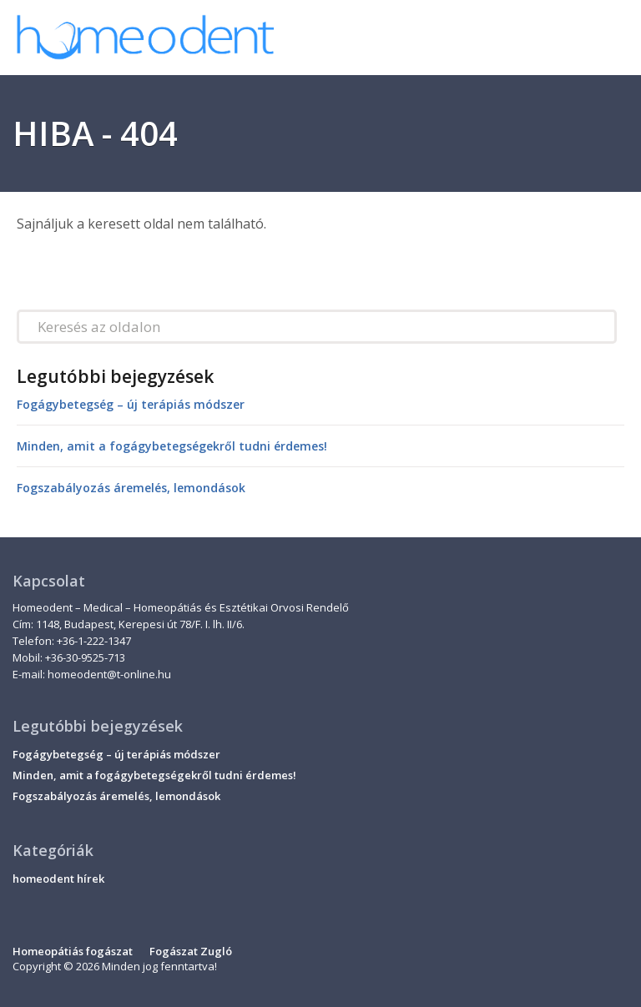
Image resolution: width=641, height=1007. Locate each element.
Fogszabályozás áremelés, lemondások (131, 488)
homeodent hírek (58, 878)
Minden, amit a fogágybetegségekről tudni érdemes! (172, 446)
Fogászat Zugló (190, 951)
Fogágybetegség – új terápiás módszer (131, 404)
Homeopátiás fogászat (73, 951)
